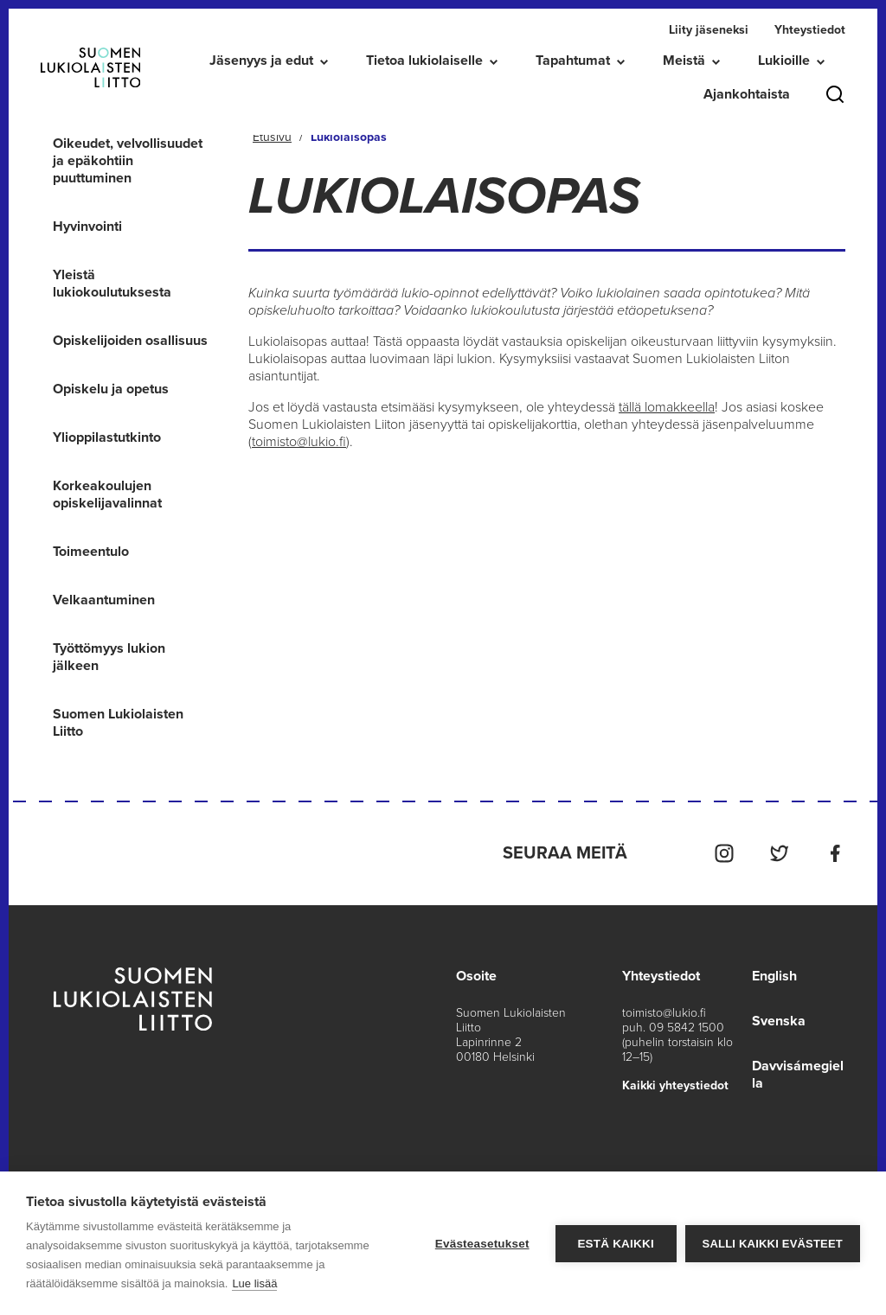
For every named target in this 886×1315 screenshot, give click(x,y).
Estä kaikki (615, 1243)
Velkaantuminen (104, 600)
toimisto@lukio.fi (299, 441)
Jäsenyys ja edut (261, 60)
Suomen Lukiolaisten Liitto (118, 722)
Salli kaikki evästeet (773, 1243)
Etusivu (272, 137)
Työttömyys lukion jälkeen (109, 657)
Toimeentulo (91, 551)
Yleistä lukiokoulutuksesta (112, 283)
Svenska (779, 1021)
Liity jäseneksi (708, 29)
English (774, 976)
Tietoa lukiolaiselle (424, 60)
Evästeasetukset (482, 1243)
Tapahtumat (573, 60)
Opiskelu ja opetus (111, 389)
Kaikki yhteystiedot (675, 1085)
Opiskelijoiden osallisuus (130, 340)
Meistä (684, 60)
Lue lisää (254, 1283)
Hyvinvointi (87, 226)
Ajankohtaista (746, 94)
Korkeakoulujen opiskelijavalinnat (107, 494)
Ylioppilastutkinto (107, 437)
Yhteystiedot (809, 29)
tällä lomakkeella (667, 407)
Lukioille (784, 60)
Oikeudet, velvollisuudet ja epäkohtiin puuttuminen (127, 161)
